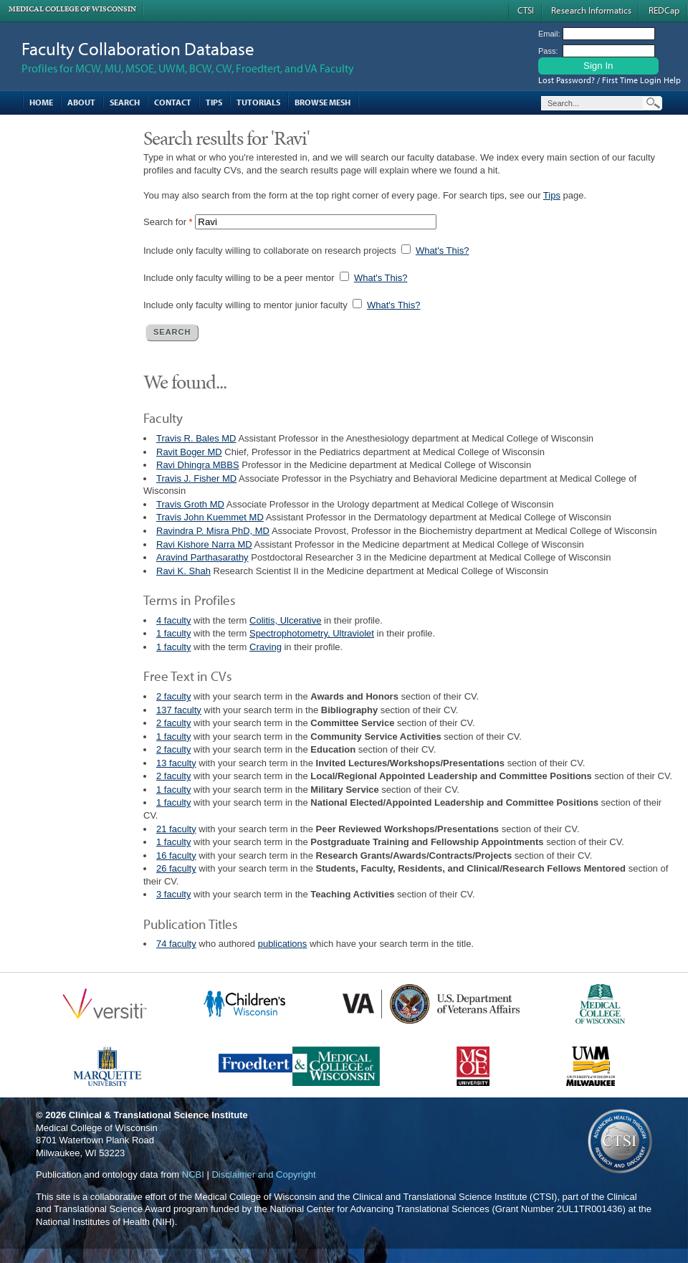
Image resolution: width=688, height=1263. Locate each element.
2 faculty (173, 696)
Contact (172, 102)
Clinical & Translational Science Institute (158, 1115)
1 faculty (173, 633)
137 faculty (178, 710)
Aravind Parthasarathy (202, 557)
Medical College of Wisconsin (72, 9)
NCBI (193, 1174)
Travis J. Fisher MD (196, 478)
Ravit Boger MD (189, 452)
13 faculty (176, 763)
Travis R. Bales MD (196, 438)
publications (282, 943)
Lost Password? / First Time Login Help (609, 80)
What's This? (442, 250)
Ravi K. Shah (183, 571)
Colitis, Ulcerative (285, 620)
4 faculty (173, 620)
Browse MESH (322, 102)
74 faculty (176, 943)
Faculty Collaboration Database (138, 48)
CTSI (525, 10)
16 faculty (176, 855)
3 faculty (173, 894)
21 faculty (176, 829)
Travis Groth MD (190, 504)
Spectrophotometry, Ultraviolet (311, 633)
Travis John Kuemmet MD (210, 517)
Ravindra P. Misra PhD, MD (212, 530)
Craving (265, 647)
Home (41, 102)
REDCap (664, 10)
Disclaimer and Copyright (263, 1174)
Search (125, 102)
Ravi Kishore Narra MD (204, 544)
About (81, 102)
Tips (214, 102)
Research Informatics (591, 10)
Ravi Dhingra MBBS (197, 464)
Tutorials (258, 102)
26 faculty (176, 868)
